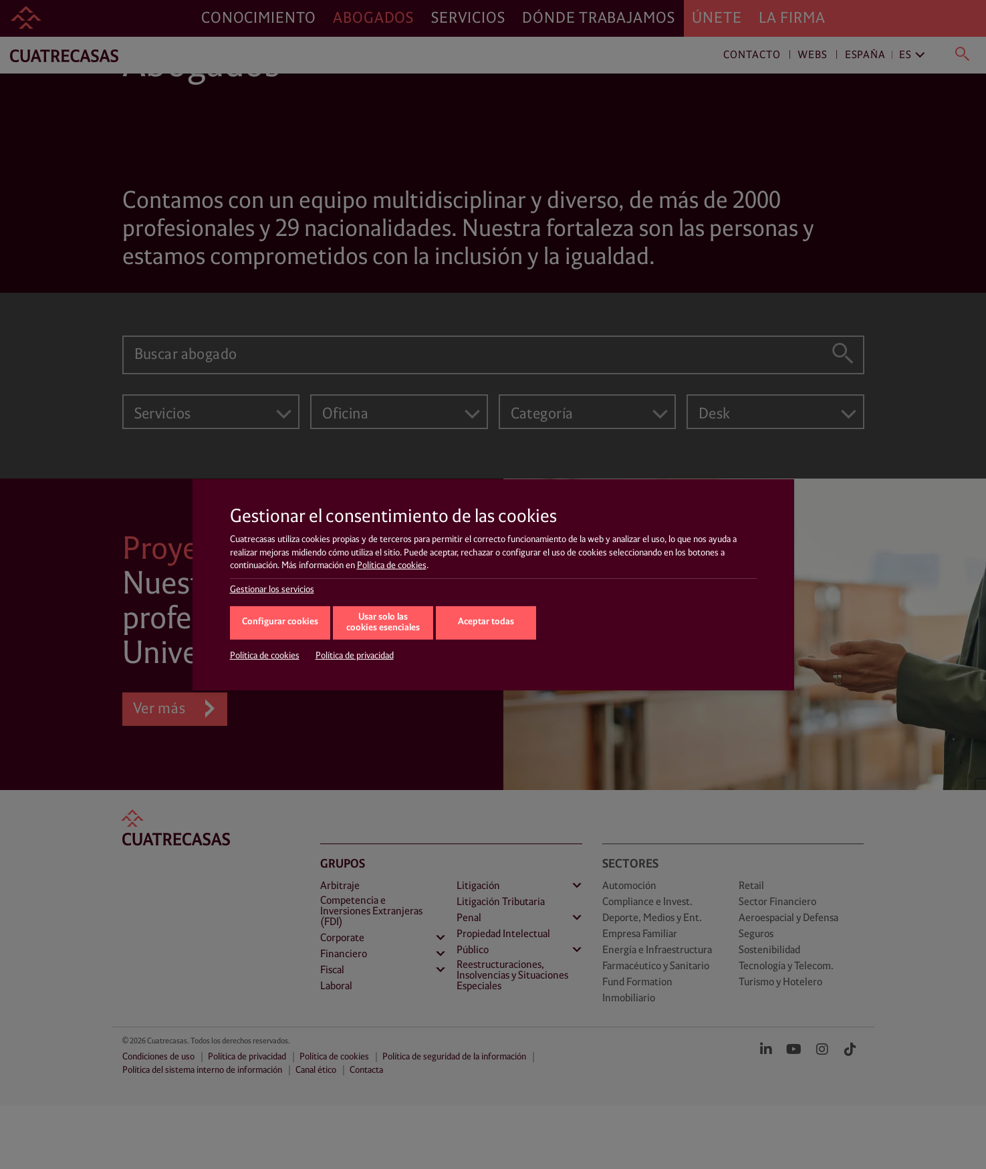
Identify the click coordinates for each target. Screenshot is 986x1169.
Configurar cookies (280, 622)
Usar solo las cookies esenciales (383, 623)
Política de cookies (391, 565)
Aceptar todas (486, 622)
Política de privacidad (355, 655)
